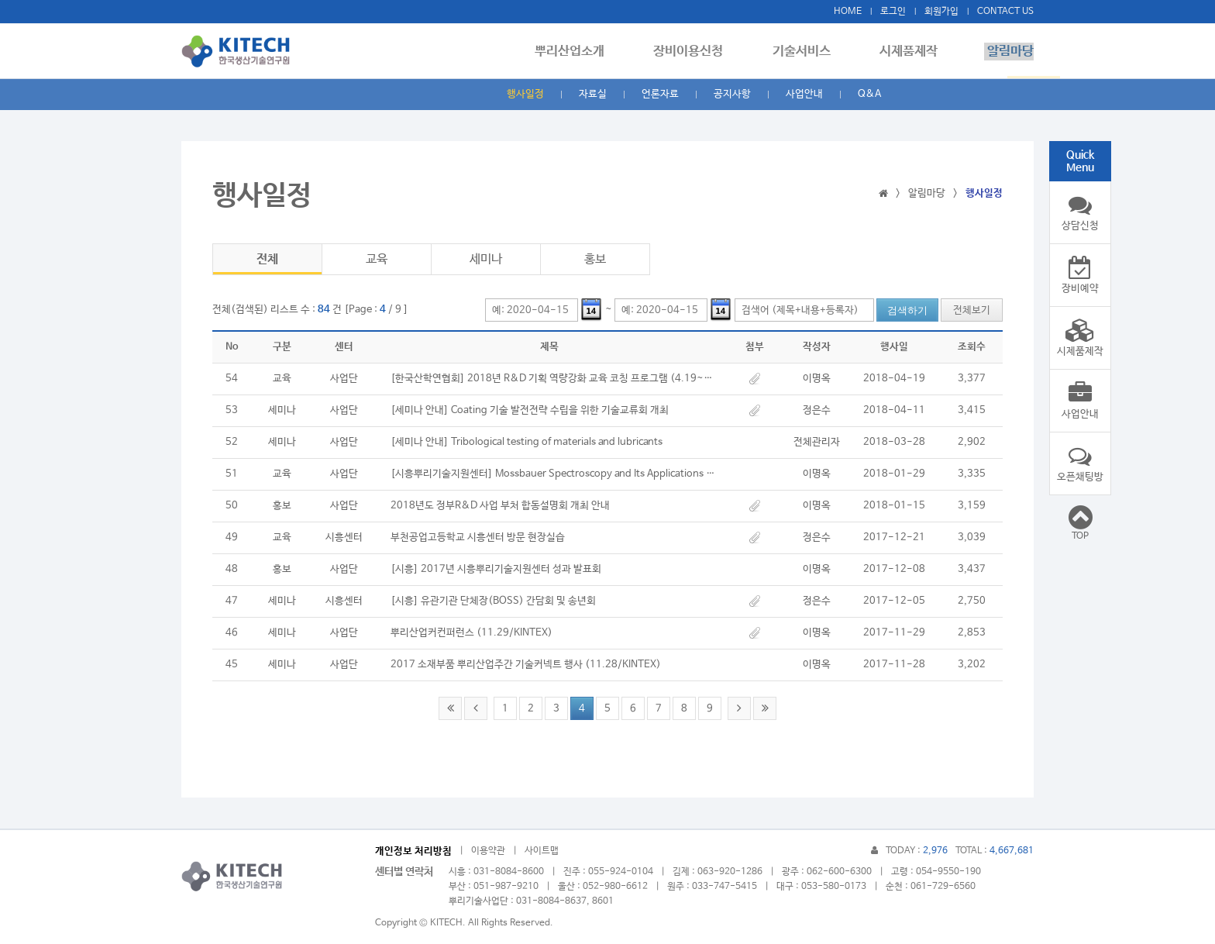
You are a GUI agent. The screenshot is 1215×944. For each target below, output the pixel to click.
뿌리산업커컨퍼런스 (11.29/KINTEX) (471, 633)
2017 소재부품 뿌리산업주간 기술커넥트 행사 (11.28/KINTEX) (526, 664)
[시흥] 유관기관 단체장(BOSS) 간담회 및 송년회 (493, 601)
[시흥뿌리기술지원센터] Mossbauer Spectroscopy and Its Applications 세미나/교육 (553, 474)
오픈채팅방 (1080, 463)
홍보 (595, 259)
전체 (267, 259)
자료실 (593, 94)
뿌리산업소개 (580, 51)
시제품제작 (912, 51)
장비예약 (1080, 275)
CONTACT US (1005, 11)
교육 (376, 259)
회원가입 (941, 11)
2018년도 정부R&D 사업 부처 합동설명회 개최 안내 (500, 506)
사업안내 (804, 94)
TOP (1080, 522)
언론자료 (660, 94)
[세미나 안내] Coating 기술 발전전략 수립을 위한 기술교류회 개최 (530, 410)
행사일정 (525, 94)
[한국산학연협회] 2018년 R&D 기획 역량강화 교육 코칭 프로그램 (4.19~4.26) (553, 378)
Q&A (869, 94)
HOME (848, 11)
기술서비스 (807, 51)
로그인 (893, 11)
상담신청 (1080, 212)
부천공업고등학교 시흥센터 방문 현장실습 (478, 537)
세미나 (486, 259)
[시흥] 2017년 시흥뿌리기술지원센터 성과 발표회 (496, 569)
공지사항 (732, 94)
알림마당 (1010, 51)
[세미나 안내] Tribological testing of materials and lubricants (527, 442)
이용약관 (488, 851)
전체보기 (971, 310)
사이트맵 (542, 851)
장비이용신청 (696, 51)
